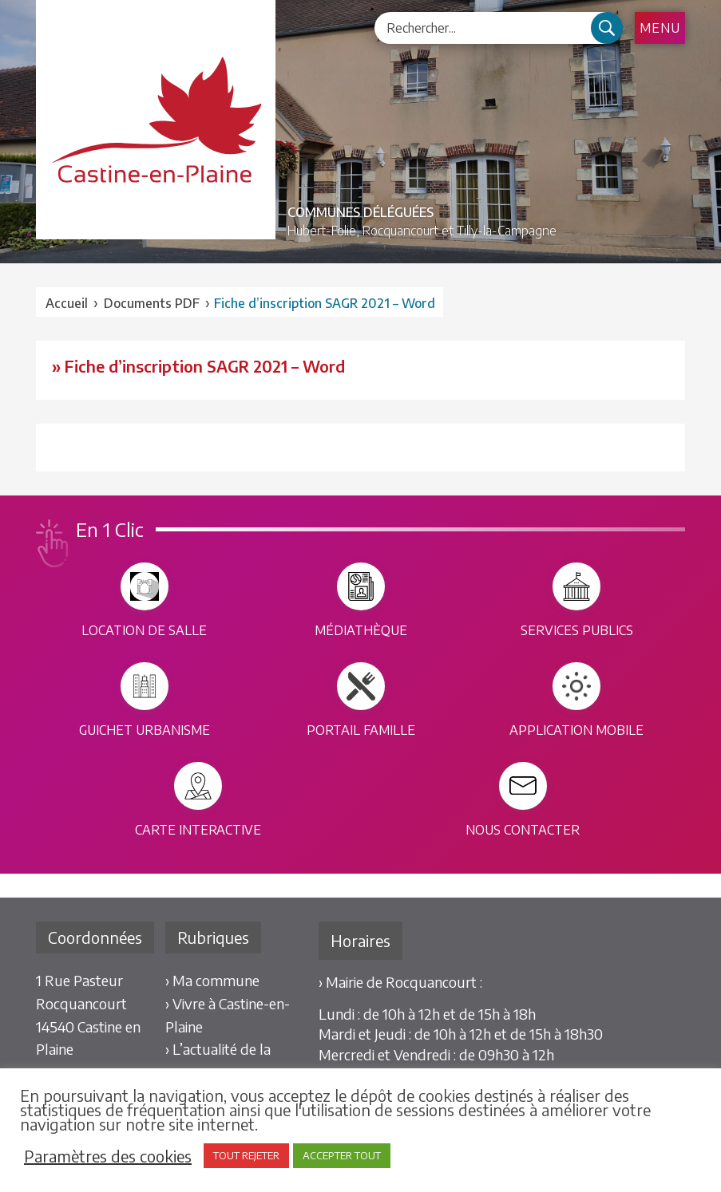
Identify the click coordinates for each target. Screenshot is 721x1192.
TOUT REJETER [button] (246, 1155)
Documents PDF (152, 303)
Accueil (67, 303)
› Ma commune (212, 980)
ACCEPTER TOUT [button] (342, 1155)
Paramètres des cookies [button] (108, 1156)
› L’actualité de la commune (218, 1060)
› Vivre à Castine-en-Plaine (227, 1015)
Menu (660, 28)
